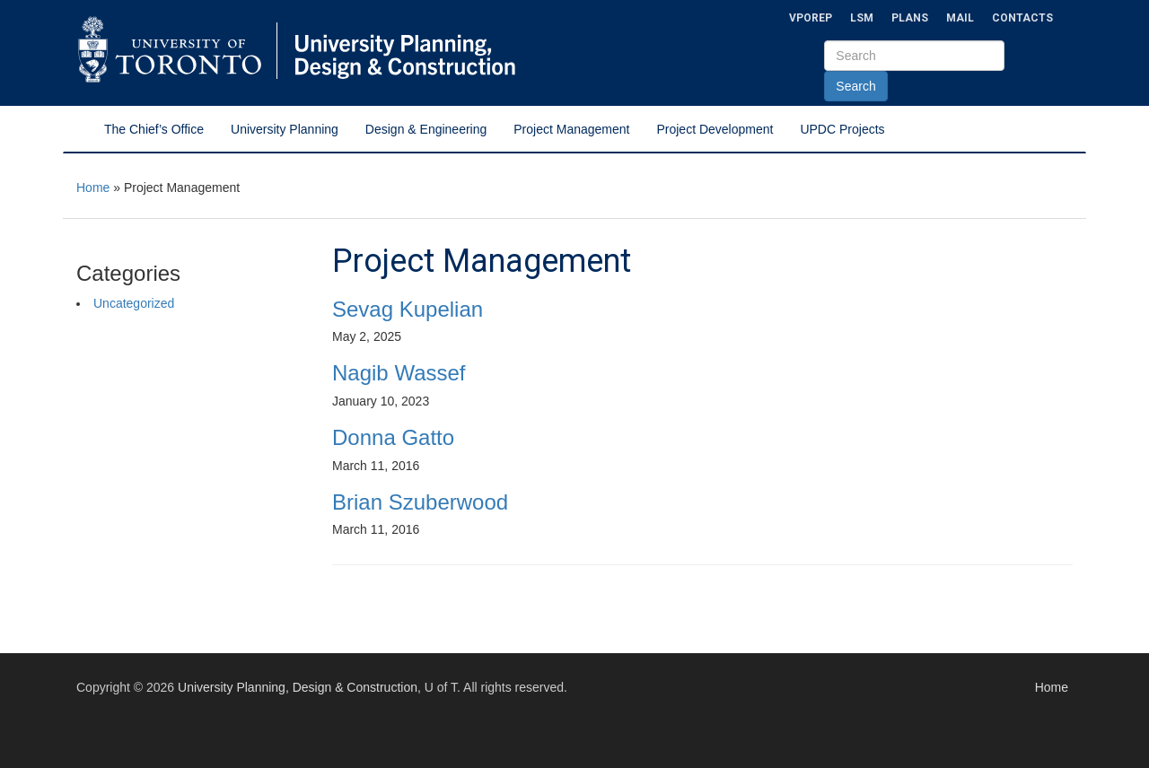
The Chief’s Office (154, 129)
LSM (861, 18)
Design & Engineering (426, 129)
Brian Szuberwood (420, 502)
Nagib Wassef (399, 373)
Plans (909, 18)
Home (93, 187)
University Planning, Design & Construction (297, 687)
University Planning (284, 129)
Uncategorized (133, 303)
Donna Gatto (393, 437)
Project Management (571, 129)
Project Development (714, 129)
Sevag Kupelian (407, 309)
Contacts (1022, 18)
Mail (960, 18)
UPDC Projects (842, 129)
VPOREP (810, 18)
